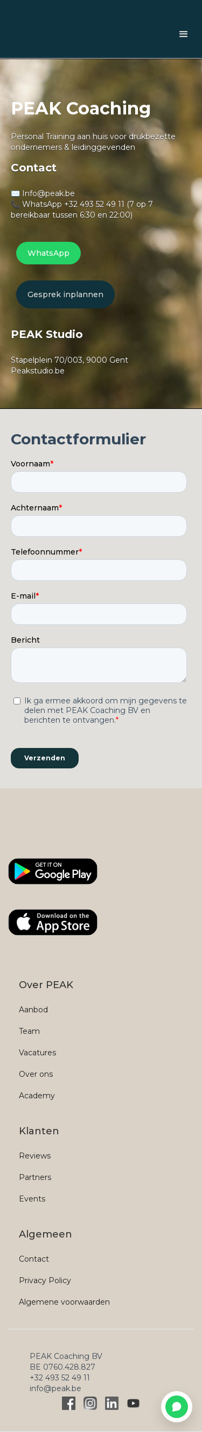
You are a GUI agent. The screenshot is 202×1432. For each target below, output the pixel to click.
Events (32, 1199)
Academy (37, 1095)
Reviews (35, 1156)
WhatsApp (48, 253)
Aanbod (33, 1009)
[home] (10, 34)
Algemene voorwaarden (64, 1302)
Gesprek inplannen (65, 294)
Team (29, 1031)
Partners (35, 1177)
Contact (34, 1259)
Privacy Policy (45, 1280)
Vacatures (37, 1052)
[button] (184, 34)
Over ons (36, 1074)
